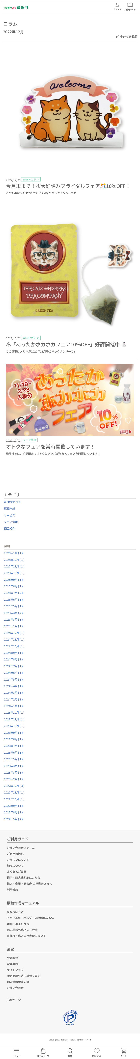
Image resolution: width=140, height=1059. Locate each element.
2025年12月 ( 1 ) (14, 560)
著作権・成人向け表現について (26, 936)
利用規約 (12, 889)
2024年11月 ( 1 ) (14, 639)
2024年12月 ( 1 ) (14, 633)
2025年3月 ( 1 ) (13, 619)
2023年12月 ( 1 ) (14, 712)
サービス (9, 515)
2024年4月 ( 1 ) (13, 686)
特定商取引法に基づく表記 (23, 976)
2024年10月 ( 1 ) (14, 646)
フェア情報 (11, 522)
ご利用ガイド (17, 838)
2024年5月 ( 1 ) (13, 679)
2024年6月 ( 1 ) (13, 673)
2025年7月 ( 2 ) (13, 593)
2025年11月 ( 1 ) (14, 566)
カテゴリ (12, 495)
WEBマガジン (12, 502)
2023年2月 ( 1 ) (13, 779)
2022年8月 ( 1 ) (13, 812)
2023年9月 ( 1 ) (13, 733)
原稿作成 (9, 508)
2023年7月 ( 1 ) (13, 746)
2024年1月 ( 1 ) (13, 706)
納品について (15, 866)
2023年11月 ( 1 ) (14, 719)
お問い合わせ (15, 988)
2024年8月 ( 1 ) (13, 659)
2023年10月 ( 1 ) (14, 726)
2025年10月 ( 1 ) (14, 573)
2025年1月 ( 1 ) (13, 626)
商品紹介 (9, 528)
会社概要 (12, 958)
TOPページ (14, 1000)
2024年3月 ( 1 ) (13, 693)
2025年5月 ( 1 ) (13, 606)
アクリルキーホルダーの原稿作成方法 (30, 918)
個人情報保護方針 (18, 982)
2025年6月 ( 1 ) (13, 600)
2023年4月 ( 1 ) (13, 766)
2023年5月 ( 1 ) (13, 759)
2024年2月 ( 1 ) (13, 699)
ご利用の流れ (15, 854)
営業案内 (12, 964)
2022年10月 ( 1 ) (14, 799)
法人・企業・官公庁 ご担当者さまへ (29, 884)
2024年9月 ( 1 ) (13, 653)
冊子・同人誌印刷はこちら (23, 878)
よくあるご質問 (16, 872)
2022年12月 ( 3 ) (14, 786)
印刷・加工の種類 (18, 924)
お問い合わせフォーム (21, 848)
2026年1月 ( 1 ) (13, 553)
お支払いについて (18, 860)
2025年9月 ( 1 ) (13, 580)
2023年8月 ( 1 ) (13, 739)
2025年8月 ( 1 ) (13, 586)
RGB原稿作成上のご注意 (22, 930)
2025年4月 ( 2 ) (13, 613)
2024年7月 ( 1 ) (13, 666)
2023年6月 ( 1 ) (13, 752)
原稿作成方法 (15, 912)
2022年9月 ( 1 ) (13, 806)
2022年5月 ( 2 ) (13, 819)
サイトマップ (15, 970)
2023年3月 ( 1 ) (13, 772)
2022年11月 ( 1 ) (14, 792)
